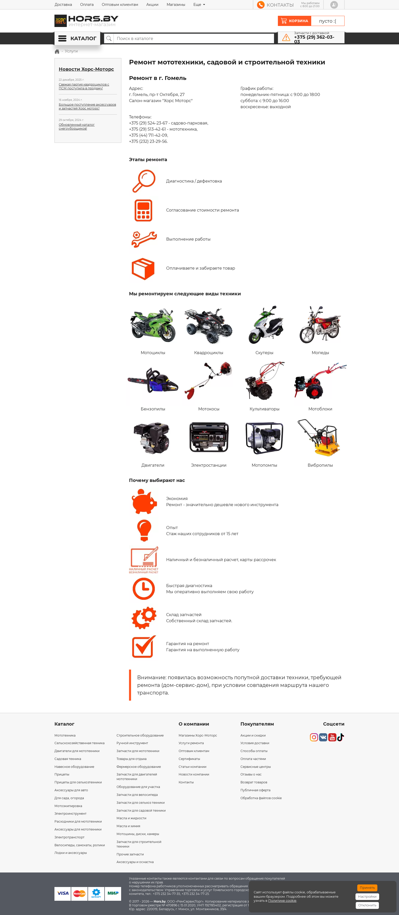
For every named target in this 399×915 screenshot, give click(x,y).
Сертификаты (189, 759)
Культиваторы (264, 384)
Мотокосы (209, 384)
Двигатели (153, 441)
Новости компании (194, 774)
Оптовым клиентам (120, 4)
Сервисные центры (255, 767)
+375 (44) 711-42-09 (148, 135)
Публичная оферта (255, 790)
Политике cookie (282, 901)
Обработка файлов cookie (261, 798)
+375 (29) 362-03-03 (314, 39)
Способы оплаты (253, 751)
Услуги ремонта (191, 743)
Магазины (176, 4)
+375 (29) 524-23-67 (148, 123)
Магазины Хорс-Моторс (198, 735)
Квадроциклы (209, 328)
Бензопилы (153, 384)
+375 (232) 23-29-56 (148, 141)
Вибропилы (320, 441)
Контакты (186, 782)
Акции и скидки (253, 735)
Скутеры (264, 328)
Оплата (87, 4)
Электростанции (209, 441)
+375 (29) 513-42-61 (147, 129)
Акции (152, 4)
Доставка (63, 4)
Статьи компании (192, 767)
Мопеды (320, 328)
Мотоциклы (153, 328)
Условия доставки (254, 743)
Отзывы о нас (251, 774)
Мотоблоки (320, 384)
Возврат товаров (253, 782)
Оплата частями (253, 759)
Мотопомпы (264, 441)
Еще (197, 4)
